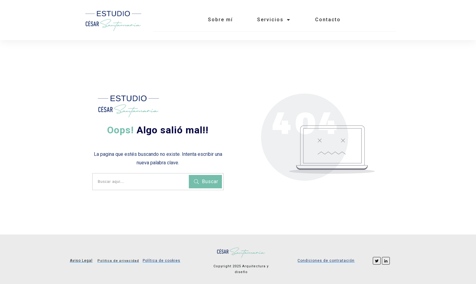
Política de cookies (161, 260)
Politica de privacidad (118, 261)
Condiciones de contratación (326, 260)
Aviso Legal (81, 260)
